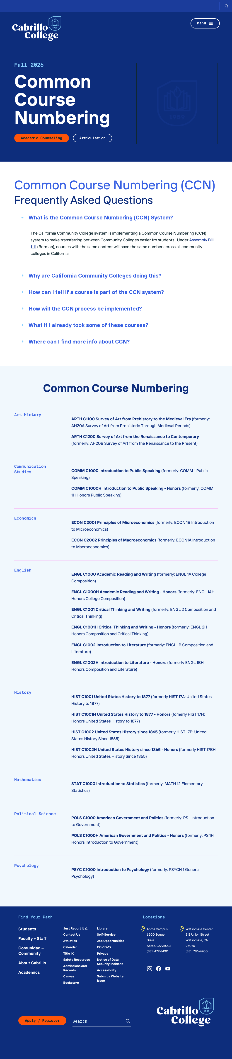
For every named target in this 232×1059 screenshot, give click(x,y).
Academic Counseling (41, 138)
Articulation (93, 138)
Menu (205, 23)
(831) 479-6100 (157, 951)
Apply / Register (42, 1020)
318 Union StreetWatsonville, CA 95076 (197, 939)
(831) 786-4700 (197, 951)
